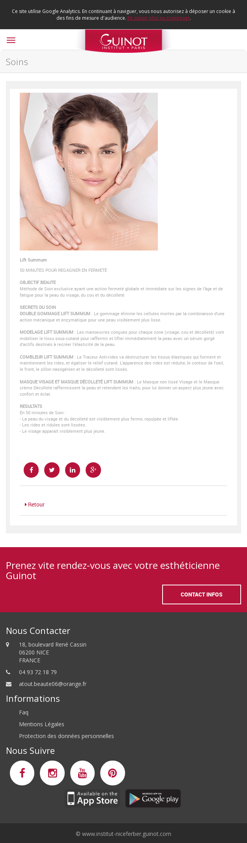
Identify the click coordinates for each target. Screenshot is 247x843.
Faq (23, 712)
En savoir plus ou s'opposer (158, 18)
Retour (35, 504)
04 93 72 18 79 (38, 672)
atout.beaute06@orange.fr (52, 684)
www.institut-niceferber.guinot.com (126, 833)
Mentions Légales (41, 724)
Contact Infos (202, 594)
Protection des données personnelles (66, 736)
